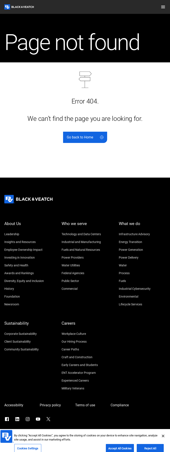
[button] (163, 7)
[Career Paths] (85, 349)
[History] (27, 289)
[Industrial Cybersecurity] (142, 289)
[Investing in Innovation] (27, 257)
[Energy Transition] (142, 242)
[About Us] (27, 226)
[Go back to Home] (85, 137)
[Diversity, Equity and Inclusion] (27, 281)
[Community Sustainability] (27, 349)
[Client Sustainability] (27, 341)
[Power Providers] (85, 257)
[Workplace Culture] (85, 334)
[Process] (142, 273)
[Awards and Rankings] (27, 273)
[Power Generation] (142, 250)
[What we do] (142, 226)
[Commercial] (85, 289)
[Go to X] (48, 419)
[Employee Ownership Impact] (27, 250)
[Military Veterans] (85, 388)
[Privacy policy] (55, 405)
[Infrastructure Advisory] (142, 234)
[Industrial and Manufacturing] (85, 242)
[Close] (163, 447)
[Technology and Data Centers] (85, 234)
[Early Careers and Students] (85, 365)
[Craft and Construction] (85, 357)
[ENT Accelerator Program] (85, 373)
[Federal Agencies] (85, 273)
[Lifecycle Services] (142, 304)
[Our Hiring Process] (85, 341)
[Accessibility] (19, 405)
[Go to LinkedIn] (17, 419)
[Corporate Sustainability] (27, 334)
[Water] (142, 265)
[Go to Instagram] (27, 419)
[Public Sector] (85, 281)
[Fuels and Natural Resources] (85, 250)
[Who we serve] (85, 226)
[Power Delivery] (142, 257)
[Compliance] (126, 405)
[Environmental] (142, 296)
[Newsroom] (27, 304)
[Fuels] (142, 281)
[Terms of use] (90, 405)
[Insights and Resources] (27, 242)
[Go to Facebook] (7, 419)
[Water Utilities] (85, 265)
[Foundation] (27, 296)
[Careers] (85, 326)
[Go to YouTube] (38, 419)
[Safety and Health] (27, 265)
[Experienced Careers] (85, 380)
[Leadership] (27, 234)
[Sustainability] (27, 326)
